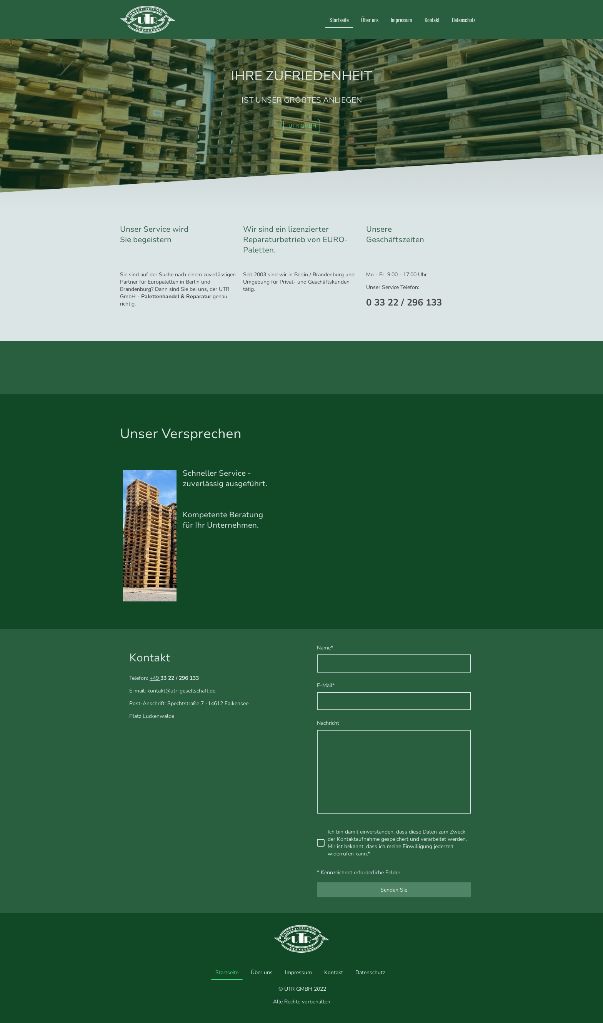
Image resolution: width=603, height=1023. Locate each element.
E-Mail (326, 685)
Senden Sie (393, 889)
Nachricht (328, 723)
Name (325, 647)
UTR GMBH (301, 126)
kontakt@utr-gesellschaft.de (181, 690)
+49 (155, 678)
